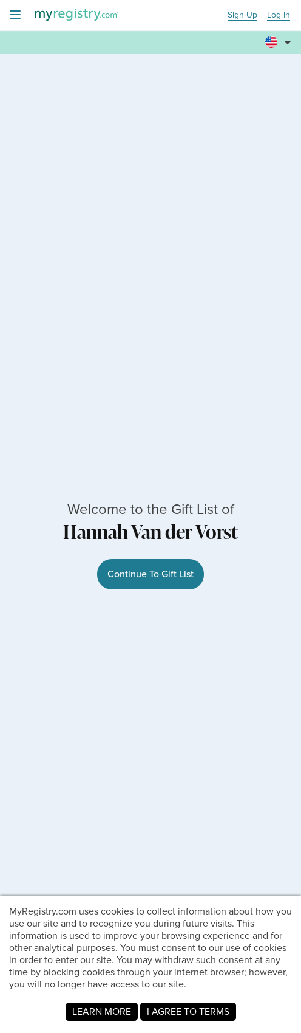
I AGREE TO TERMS (188, 1011)
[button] (279, 37)
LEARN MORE (101, 1011)
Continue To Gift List (150, 574)
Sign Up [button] (242, 15)
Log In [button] (278, 15)
